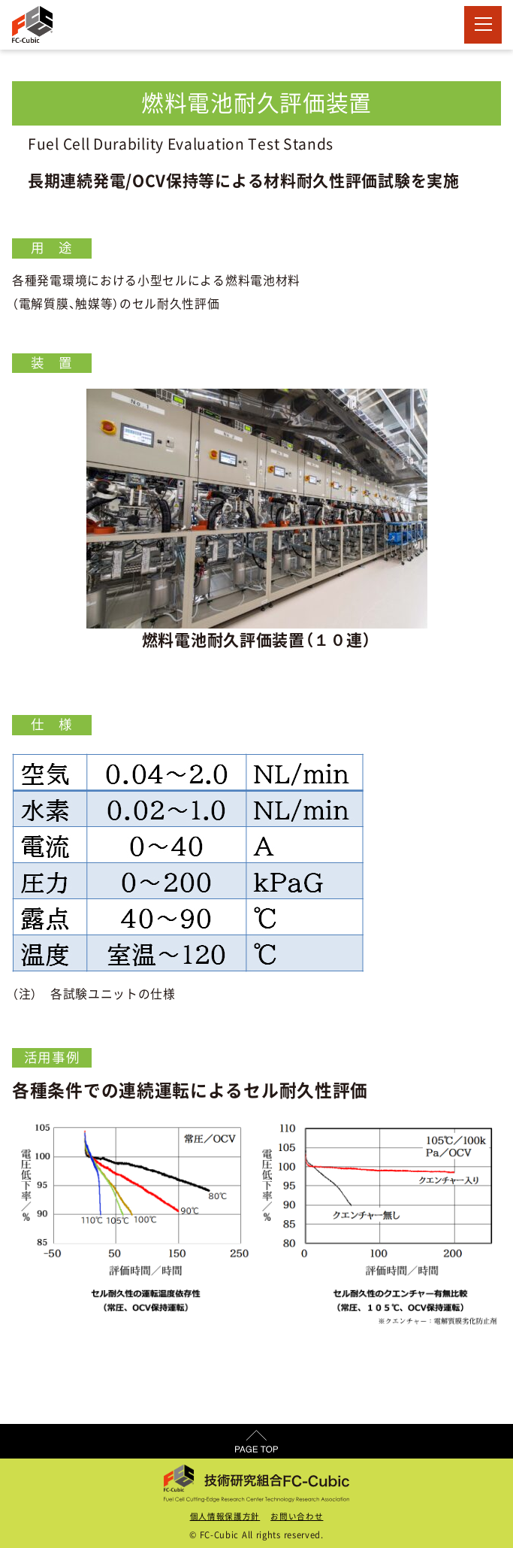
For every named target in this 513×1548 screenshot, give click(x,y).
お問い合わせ (296, 1516)
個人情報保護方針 (225, 1516)
